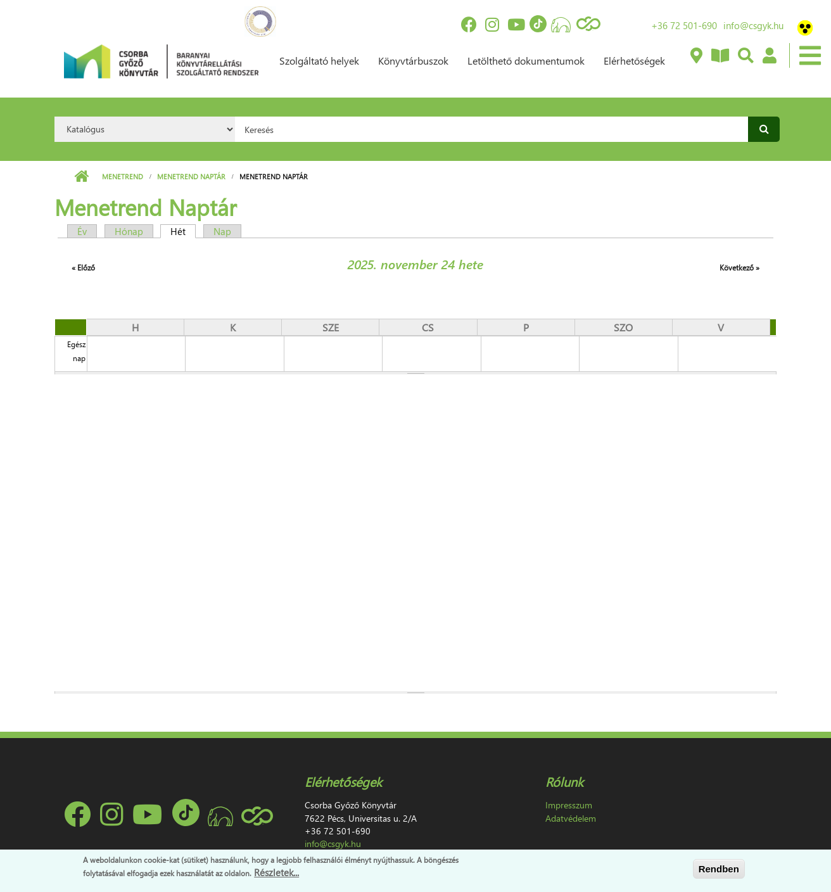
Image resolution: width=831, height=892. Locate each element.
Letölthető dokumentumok (526, 60)
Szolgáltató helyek (319, 60)
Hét (183, 231)
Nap (222, 231)
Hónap (129, 231)
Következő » (739, 267)
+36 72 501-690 (684, 25)
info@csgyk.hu (753, 25)
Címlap (81, 177)
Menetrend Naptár (191, 176)
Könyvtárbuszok (413, 60)
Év (82, 231)
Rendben (719, 868)
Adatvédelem (570, 818)
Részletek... (276, 872)
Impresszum (568, 805)
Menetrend (122, 176)
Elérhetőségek (634, 60)
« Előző (83, 267)
